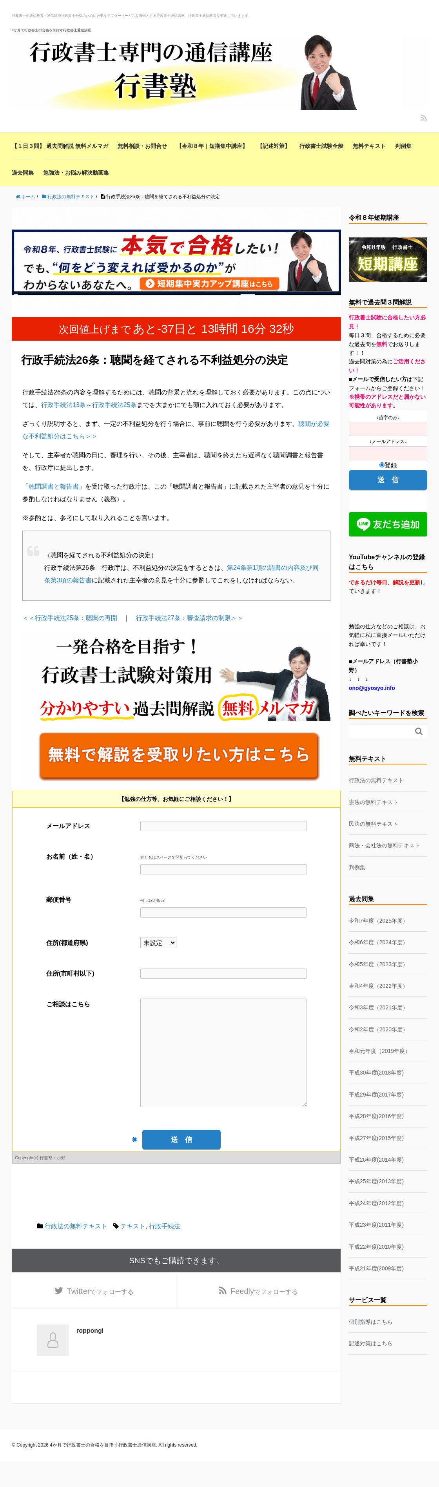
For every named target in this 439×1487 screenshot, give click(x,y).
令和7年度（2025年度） (378, 921)
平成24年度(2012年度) (376, 1203)
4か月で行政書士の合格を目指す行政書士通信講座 (51, 30)
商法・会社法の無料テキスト (384, 845)
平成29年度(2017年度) (376, 1094)
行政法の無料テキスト (76, 1249)
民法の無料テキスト (373, 824)
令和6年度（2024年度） (378, 942)
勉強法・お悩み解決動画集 (76, 173)
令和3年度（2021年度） (378, 1007)
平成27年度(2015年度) (376, 1138)
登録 (388, 465)
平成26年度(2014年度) (376, 1160)
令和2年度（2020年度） (378, 1029)
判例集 (403, 146)
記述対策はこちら (371, 1343)
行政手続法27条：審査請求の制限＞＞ (189, 618)
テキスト (132, 1249)
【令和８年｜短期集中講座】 (212, 146)
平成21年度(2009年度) (376, 1268)
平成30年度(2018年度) (376, 1072)
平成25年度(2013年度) (376, 1181)
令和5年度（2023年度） (378, 964)
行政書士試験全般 (321, 146)
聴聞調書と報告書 (54, 486)
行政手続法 (164, 1249)
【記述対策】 (273, 146)
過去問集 (23, 173)
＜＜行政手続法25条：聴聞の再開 (69, 618)
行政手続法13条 (63, 404)
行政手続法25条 (114, 404)
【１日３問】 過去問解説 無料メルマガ (60, 146)
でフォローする (100, 1316)
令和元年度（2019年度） (379, 1051)
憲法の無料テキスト (373, 802)
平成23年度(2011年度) (376, 1225)
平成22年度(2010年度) (376, 1247)
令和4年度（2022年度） (378, 986)
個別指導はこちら (371, 1322)
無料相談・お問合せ (142, 146)
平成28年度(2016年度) (376, 1116)
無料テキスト (369, 146)
